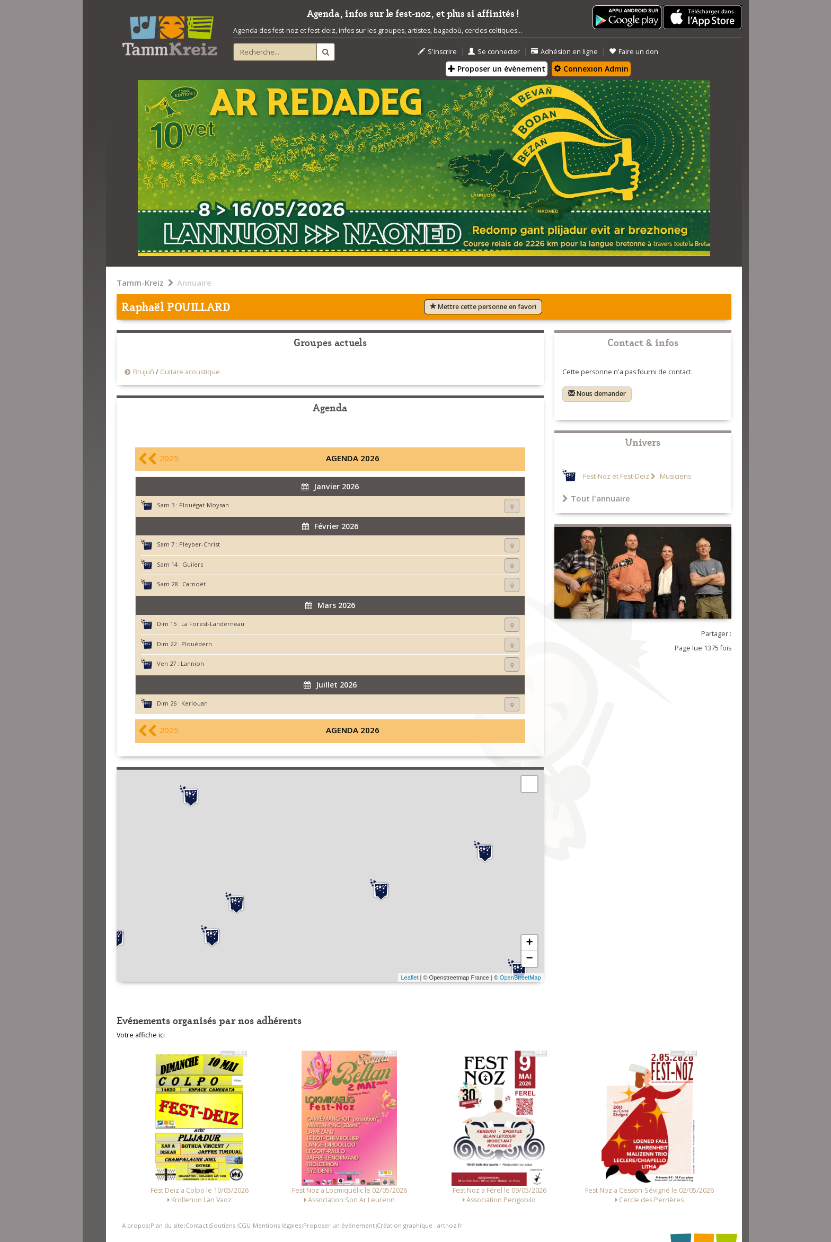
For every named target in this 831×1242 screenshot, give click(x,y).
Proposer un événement (339, 1225)
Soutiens (222, 1225)
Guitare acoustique (190, 371)
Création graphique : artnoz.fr (420, 1225)
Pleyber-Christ (199, 544)
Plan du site (167, 1225)
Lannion (192, 663)
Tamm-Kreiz (140, 282)
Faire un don (633, 51)
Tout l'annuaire (596, 498)
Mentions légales (277, 1225)
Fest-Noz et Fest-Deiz (616, 476)
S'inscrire (437, 51)
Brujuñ (143, 371)
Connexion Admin (591, 69)
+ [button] (529, 943)
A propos (135, 1225)
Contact (196, 1225)
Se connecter (494, 51)
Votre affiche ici (141, 1035)
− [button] (529, 959)
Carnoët (194, 584)
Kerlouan (194, 703)
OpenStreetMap (520, 977)
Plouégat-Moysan (204, 505)
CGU (244, 1225)
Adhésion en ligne (564, 51)
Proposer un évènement (496, 69)
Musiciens (674, 476)
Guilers (192, 564)
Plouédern (196, 644)
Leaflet (409, 977)
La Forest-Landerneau (212, 624)
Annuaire (194, 282)
